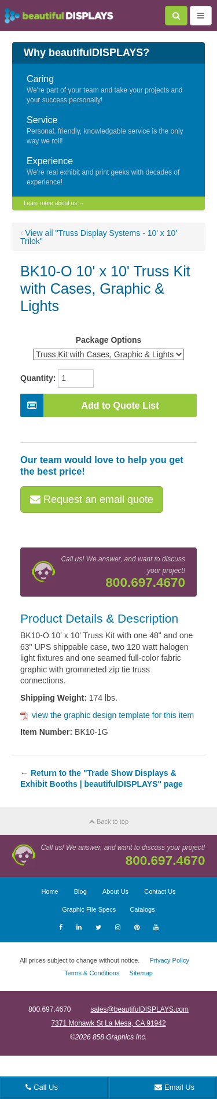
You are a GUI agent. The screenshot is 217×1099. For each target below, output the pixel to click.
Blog (80, 891)
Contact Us (159, 891)
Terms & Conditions (91, 973)
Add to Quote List (89, 405)
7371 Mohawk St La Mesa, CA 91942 (108, 1023)
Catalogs (142, 909)
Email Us (174, 1087)
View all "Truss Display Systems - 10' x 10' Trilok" (98, 237)
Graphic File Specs (89, 909)
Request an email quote (91, 499)
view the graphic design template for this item (107, 715)
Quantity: (38, 378)
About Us (115, 891)
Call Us (41, 1087)
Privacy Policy (169, 960)
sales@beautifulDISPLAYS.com (140, 1009)
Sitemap (141, 973)
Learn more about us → (54, 203)
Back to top (108, 821)
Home (49, 891)
